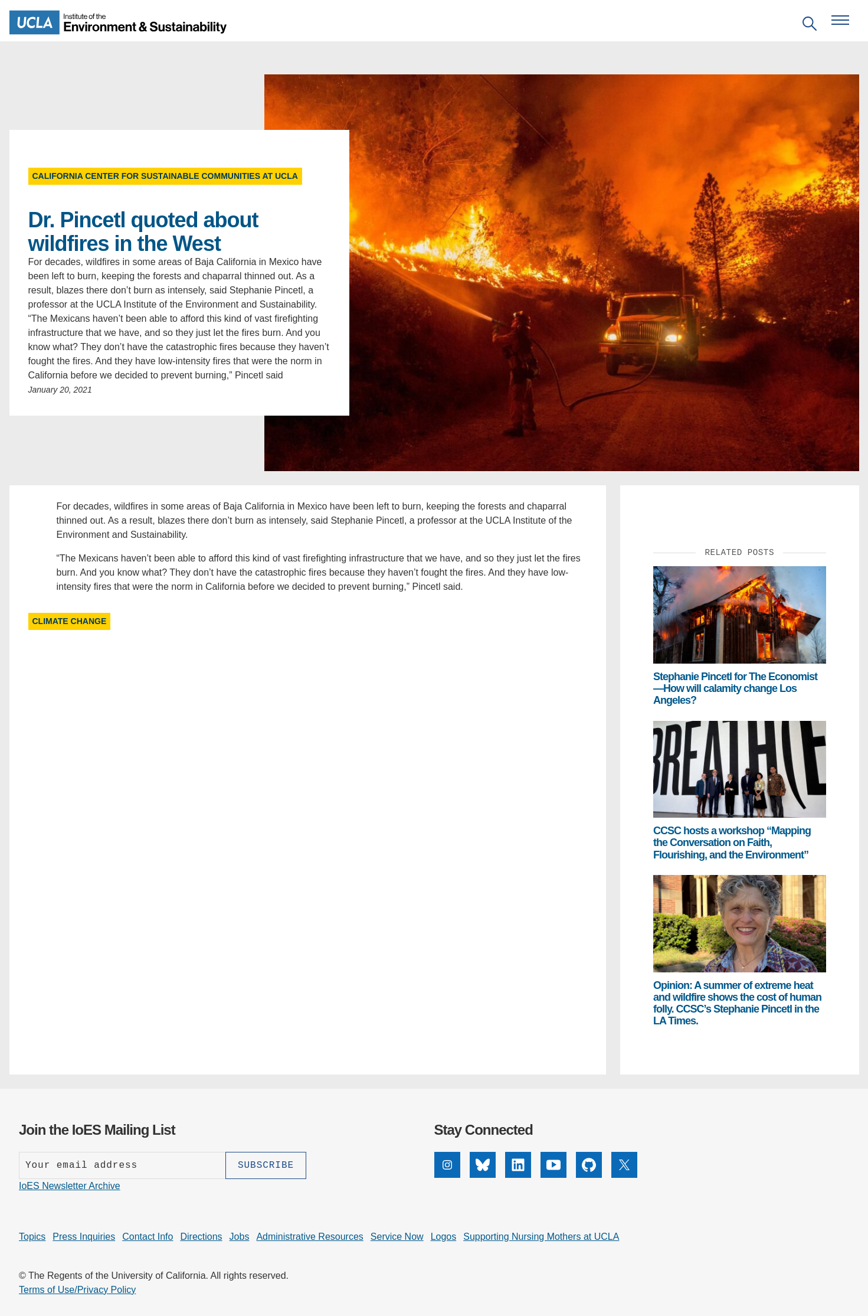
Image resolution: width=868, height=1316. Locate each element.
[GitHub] (589, 1175)
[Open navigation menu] (840, 20)
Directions (201, 1237)
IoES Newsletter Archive (69, 1186)
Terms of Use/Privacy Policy (77, 1290)
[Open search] (809, 25)
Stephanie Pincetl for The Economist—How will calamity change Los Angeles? (735, 689)
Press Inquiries (84, 1237)
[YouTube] (553, 1175)
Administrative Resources (309, 1237)
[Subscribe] (265, 1165)
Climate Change (69, 621)
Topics (32, 1237)
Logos (444, 1237)
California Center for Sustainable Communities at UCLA (165, 176)
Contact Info (147, 1237)
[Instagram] (447, 1175)
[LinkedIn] (518, 1175)
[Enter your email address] (122, 1165)
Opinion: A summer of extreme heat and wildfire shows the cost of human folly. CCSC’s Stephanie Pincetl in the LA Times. (737, 1003)
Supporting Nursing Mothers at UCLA (541, 1237)
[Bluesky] (483, 1175)
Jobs (240, 1237)
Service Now (397, 1237)
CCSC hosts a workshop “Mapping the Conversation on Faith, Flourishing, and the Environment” (732, 843)
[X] (624, 1175)
